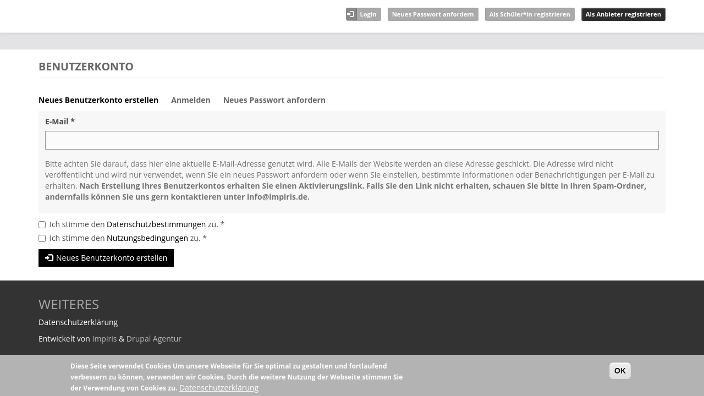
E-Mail (60, 121)
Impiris (104, 338)
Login (368, 14)
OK (620, 370)
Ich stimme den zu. (137, 224)
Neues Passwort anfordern (433, 14)
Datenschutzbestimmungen (156, 224)
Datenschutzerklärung (218, 387)
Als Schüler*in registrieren (530, 14)
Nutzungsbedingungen (147, 238)
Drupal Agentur (154, 338)
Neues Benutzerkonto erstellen (102, 103)
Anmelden (190, 100)
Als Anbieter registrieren (623, 14)
